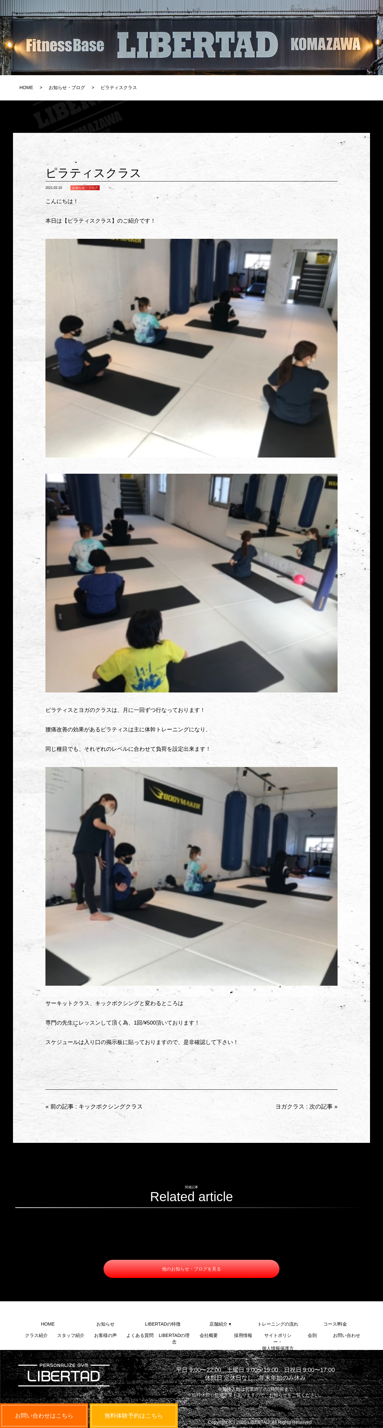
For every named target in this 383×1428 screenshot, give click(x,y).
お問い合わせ (346, 1335)
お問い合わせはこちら (44, 1415)
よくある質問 (140, 1335)
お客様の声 (105, 1335)
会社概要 (209, 1335)
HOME (26, 87)
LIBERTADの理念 (174, 1338)
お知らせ (105, 1324)
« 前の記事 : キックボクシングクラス (94, 1106)
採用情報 (243, 1335)
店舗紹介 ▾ (220, 1324)
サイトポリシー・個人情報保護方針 (278, 1338)
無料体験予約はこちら (134, 1415)
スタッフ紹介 (70, 1335)
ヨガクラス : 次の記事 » (306, 1106)
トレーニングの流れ (277, 1324)
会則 (312, 1335)
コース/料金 (335, 1324)
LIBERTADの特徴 (162, 1324)
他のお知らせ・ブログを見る (191, 1268)
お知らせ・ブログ (67, 87)
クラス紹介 (36, 1335)
